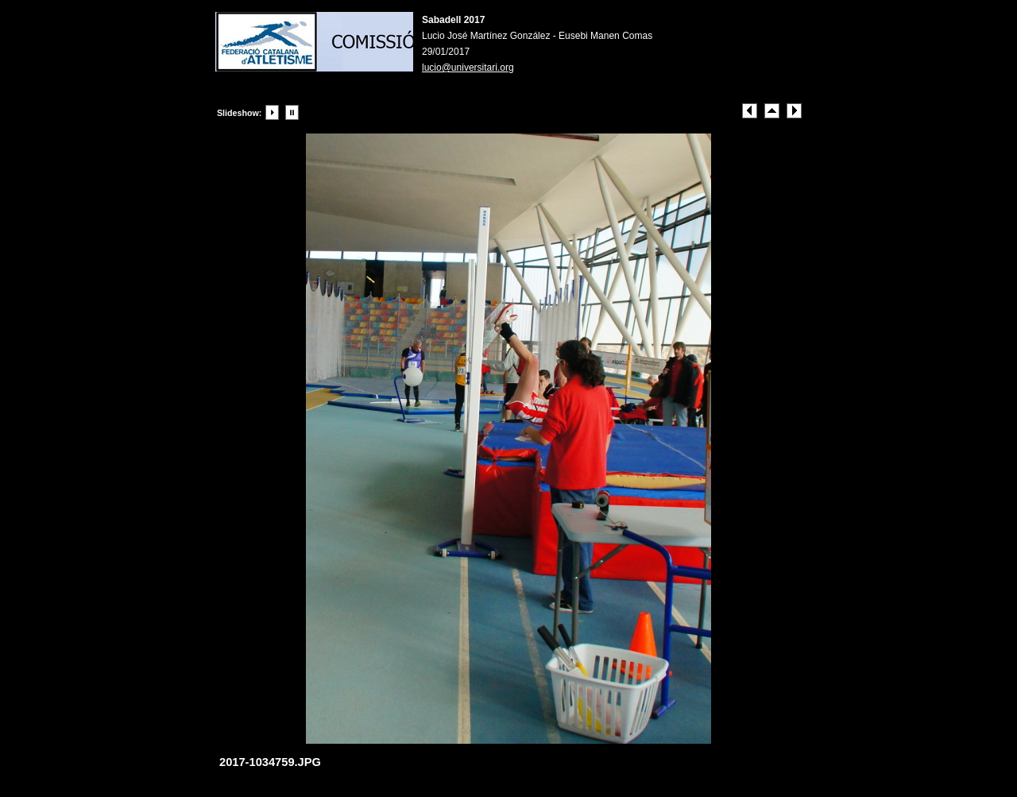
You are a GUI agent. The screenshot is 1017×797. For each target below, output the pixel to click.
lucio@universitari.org (468, 67)
